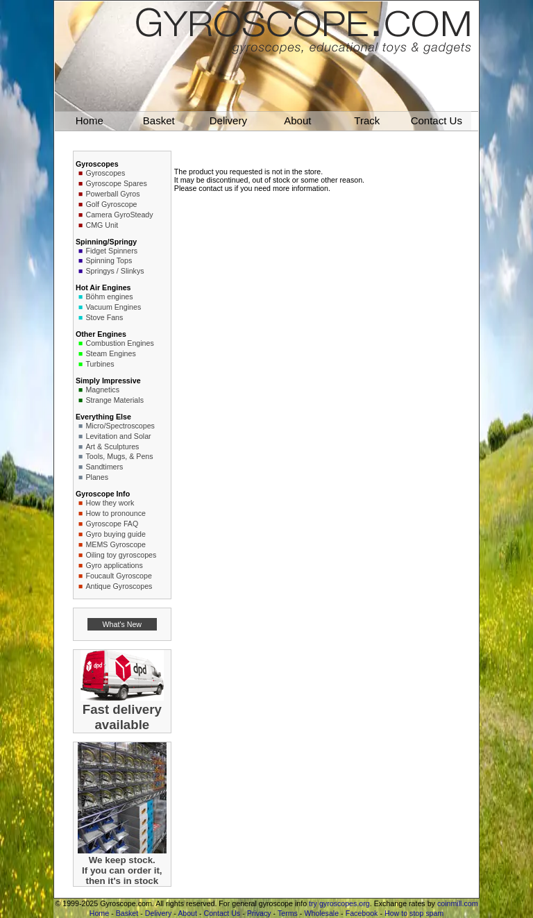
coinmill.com (457, 903)
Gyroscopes (105, 173)
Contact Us (221, 913)
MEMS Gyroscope (115, 544)
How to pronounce (115, 513)
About (187, 913)
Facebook (362, 913)
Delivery (158, 913)
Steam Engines (110, 353)
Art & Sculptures (112, 446)
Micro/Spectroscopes (120, 426)
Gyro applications (113, 565)
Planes (96, 477)
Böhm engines (109, 296)
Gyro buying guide (115, 534)
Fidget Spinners (111, 251)
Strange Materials (114, 400)
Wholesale (321, 913)
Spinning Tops (108, 260)
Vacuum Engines (113, 307)
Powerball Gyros (112, 194)
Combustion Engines (119, 343)
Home (99, 913)
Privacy (259, 913)
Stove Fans (104, 317)
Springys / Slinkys (114, 271)
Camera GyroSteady (119, 214)
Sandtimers (104, 466)
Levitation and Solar (118, 436)
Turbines (99, 364)
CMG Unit (101, 225)
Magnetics (102, 389)
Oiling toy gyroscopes (120, 555)
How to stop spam (413, 913)
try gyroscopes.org (339, 903)
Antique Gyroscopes (118, 586)
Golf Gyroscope (111, 204)
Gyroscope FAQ (111, 523)
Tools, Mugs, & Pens (119, 456)
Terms (288, 913)
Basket (127, 913)
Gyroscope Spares (115, 183)
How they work (109, 503)
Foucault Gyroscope (118, 575)
